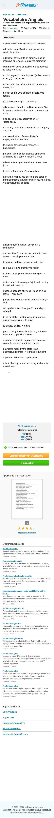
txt (24, 433)
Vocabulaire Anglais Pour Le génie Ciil (17, 576)
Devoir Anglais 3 (10, 711)
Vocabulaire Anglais (10, 548)
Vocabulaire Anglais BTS (14, 723)
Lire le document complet (26, 456)
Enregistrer (26, 462)
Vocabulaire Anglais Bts (12, 623)
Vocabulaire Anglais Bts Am (13, 608)
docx (23, 439)
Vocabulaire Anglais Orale (13, 638)
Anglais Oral (8, 717)
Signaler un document (27, 533)
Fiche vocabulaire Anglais (12, 561)
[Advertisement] (27, 214)
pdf (22, 436)
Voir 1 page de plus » (27, 426)
